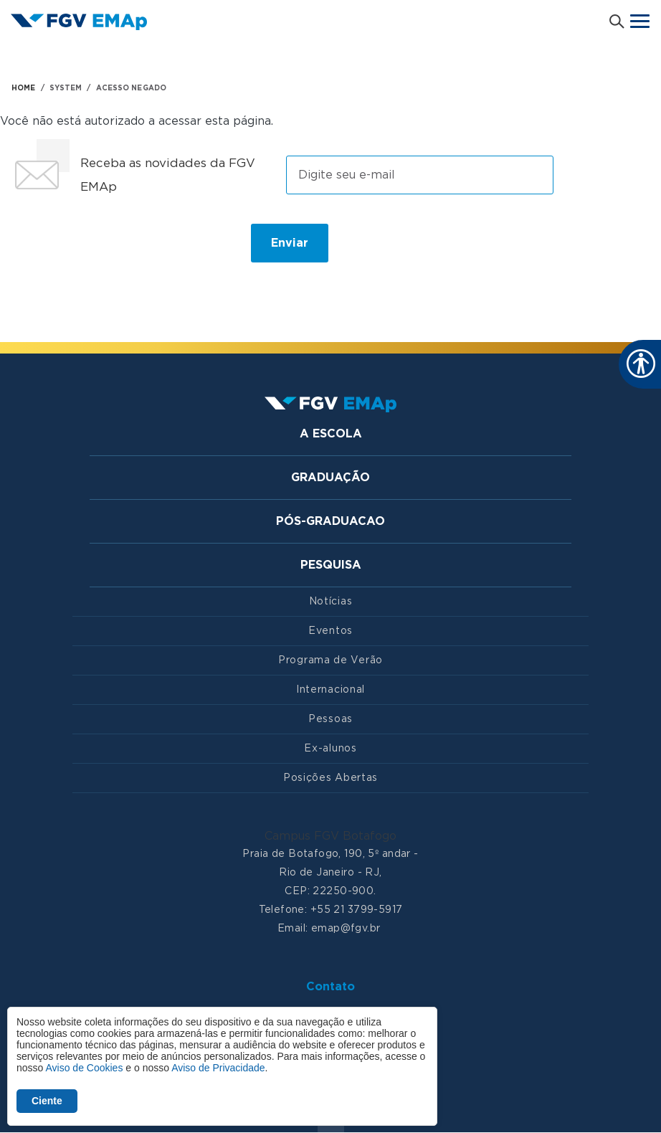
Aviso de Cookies (84, 1067)
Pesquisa (330, 565)
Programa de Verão (330, 660)
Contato (330, 986)
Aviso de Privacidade (218, 1067)
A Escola (331, 434)
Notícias (331, 602)
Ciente (47, 1100)
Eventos (330, 631)
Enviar (289, 243)
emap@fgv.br (346, 929)
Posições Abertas (330, 778)
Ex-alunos (330, 749)
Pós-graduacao (330, 521)
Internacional (330, 690)
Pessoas (330, 719)
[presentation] (120, 249)
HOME (23, 88)
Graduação (330, 477)
